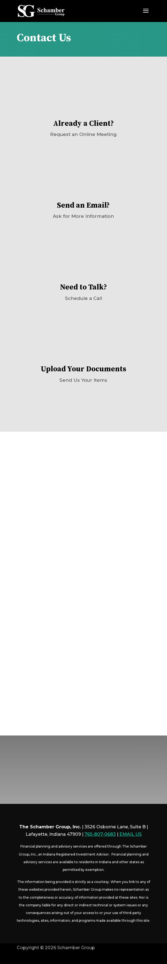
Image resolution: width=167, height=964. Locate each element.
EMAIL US (130, 834)
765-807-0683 (100, 834)
